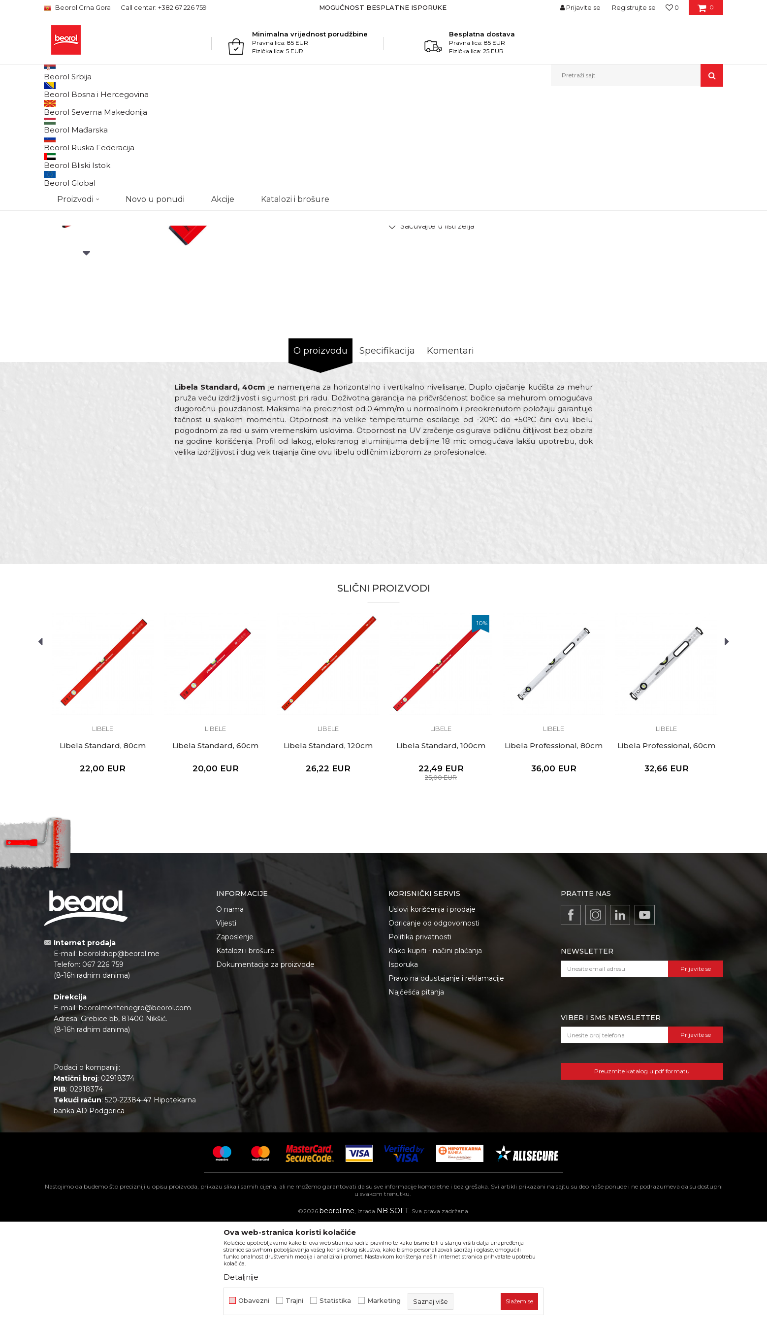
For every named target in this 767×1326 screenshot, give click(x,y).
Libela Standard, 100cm (440, 847)
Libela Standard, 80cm (103, 847)
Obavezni (253, 1300)
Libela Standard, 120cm (328, 847)
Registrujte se (634, 7)
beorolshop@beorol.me (119, 1055)
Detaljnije (241, 1277)
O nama (230, 1010)
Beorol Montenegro (71, 107)
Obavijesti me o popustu (683, 266)
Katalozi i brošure (245, 1052)
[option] (384, 7)
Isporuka (403, 1065)
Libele (290, 107)
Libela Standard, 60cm (215, 847)
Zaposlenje (235, 1038)
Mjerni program (162, 107)
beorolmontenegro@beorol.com (135, 1109)
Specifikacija (387, 452)
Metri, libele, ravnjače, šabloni (233, 107)
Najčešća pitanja (416, 1093)
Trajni (294, 1300)
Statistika (335, 1300)
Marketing (384, 1300)
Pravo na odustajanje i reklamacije (446, 1079)
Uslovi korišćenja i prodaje (432, 1010)
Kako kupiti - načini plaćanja (435, 1052)
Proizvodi (118, 107)
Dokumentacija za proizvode (265, 1065)
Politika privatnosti (419, 1038)
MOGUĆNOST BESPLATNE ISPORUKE (383, 7)
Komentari (450, 452)
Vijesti (226, 1024)
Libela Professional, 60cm (666, 847)
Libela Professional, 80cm (554, 847)
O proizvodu (320, 452)
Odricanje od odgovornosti (433, 1024)
